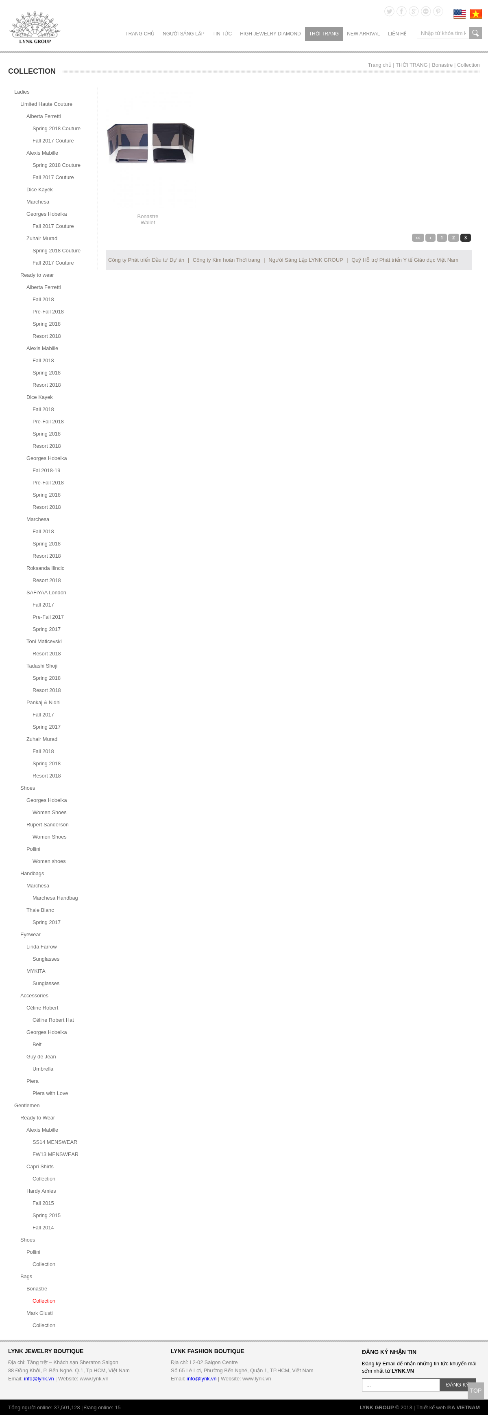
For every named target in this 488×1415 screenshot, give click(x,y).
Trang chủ (140, 34)
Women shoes (49, 861)
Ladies (22, 92)
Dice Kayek (39, 189)
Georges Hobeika (46, 214)
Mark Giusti (39, 1313)
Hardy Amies (41, 1191)
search (475, 33)
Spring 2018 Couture (57, 128)
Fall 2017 (43, 605)
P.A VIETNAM (463, 1407)
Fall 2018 (43, 299)
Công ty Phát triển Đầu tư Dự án (146, 260)
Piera (32, 1081)
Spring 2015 (47, 1215)
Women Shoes (50, 812)
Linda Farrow (41, 947)
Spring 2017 (47, 629)
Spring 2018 (47, 324)
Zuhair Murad (41, 238)
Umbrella (43, 1069)
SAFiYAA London (46, 592)
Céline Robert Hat (53, 1020)
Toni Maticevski (44, 641)
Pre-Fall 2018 (48, 312)
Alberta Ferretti (43, 116)
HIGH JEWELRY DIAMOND (270, 34)
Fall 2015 (43, 1203)
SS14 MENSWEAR (55, 1142)
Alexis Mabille (42, 153)
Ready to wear (37, 275)
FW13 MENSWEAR (55, 1154)
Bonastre (442, 65)
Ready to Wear (37, 1118)
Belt (37, 1044)
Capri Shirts (40, 1166)
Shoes (27, 788)
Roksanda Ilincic (45, 568)
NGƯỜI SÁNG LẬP (184, 34)
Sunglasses (46, 959)
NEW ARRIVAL (363, 34)
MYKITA (36, 971)
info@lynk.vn (39, 1379)
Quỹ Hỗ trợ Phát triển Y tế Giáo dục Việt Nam (404, 260)
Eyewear (30, 934)
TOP (476, 1390)
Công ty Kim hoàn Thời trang (226, 260)
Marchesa (37, 202)
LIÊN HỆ (397, 34)
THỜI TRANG (324, 34)
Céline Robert (42, 1008)
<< (418, 237)
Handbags (32, 873)
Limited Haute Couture (46, 104)
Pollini (33, 849)
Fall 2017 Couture (53, 141)
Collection (468, 65)
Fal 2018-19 (46, 470)
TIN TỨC (222, 34)
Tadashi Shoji (41, 666)
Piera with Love (50, 1093)
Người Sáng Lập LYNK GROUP (305, 260)
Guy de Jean (41, 1057)
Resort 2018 (47, 336)
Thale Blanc (40, 910)
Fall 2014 (43, 1227)
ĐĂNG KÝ (458, 1385)
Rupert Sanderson (47, 824)
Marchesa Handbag (55, 898)
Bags (26, 1276)
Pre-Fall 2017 (48, 617)
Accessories (34, 995)
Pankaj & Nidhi (43, 702)
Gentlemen (27, 1105)
